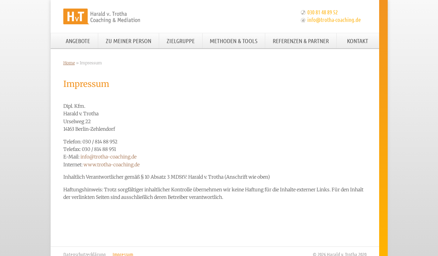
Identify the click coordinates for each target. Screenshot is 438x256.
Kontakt (357, 40)
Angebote (78, 40)
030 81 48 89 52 (322, 12)
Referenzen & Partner (301, 40)
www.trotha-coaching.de (111, 165)
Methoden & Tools (233, 40)
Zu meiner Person (128, 40)
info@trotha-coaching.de (334, 19)
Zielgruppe (181, 40)
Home (69, 62)
